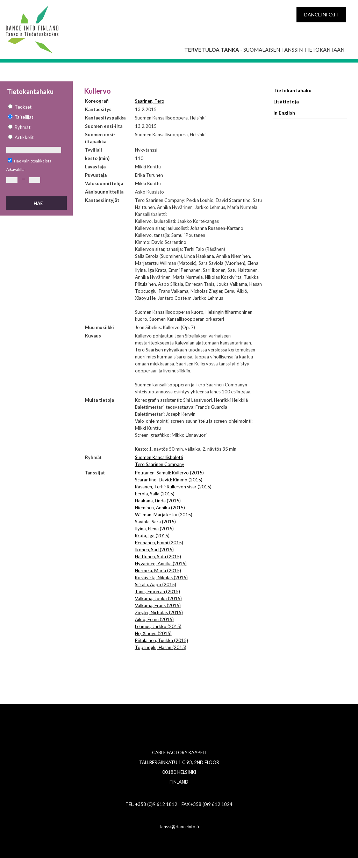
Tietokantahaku (292, 90)
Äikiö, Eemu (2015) (154, 619)
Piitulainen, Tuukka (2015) (161, 640)
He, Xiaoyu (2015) (153, 633)
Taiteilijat (24, 117)
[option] (36, 107)
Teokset (23, 107)
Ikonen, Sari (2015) (154, 549)
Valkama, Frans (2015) (158, 605)
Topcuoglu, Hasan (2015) (160, 647)
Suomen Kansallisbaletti (159, 457)
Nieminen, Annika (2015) (160, 507)
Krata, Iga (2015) (152, 535)
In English (284, 113)
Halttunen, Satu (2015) (158, 556)
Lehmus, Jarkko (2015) (158, 626)
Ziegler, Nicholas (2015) (159, 612)
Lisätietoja (286, 101)
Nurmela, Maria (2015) (158, 570)
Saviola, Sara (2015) (155, 521)
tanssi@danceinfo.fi (179, 826)
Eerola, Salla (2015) (154, 493)
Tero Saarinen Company (159, 464)
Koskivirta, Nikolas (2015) (161, 577)
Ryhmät (22, 127)
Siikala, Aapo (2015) (155, 584)
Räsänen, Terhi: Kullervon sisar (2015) (173, 486)
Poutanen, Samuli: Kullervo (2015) (169, 472)
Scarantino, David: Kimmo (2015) (168, 479)
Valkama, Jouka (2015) (158, 598)
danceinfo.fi (321, 14)
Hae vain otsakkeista (32, 161)
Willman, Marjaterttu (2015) (163, 514)
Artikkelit (24, 137)
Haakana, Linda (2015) (158, 500)
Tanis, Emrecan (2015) (157, 591)
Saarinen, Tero (149, 101)
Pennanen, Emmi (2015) (159, 542)
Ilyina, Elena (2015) (154, 528)
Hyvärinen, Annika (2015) (161, 563)
